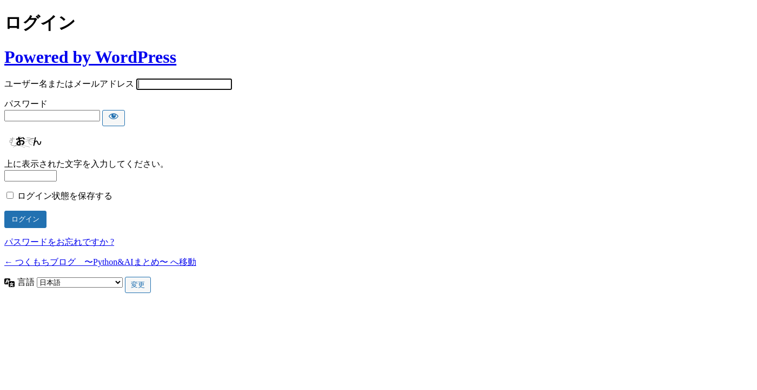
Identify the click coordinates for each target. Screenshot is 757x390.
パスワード (26, 103)
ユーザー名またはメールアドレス (69, 83)
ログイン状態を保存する (64, 195)
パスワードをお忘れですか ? (59, 241)
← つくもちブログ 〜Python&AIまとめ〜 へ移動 (100, 261)
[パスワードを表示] (113, 118)
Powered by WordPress (90, 57)
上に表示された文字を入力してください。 (86, 163)
